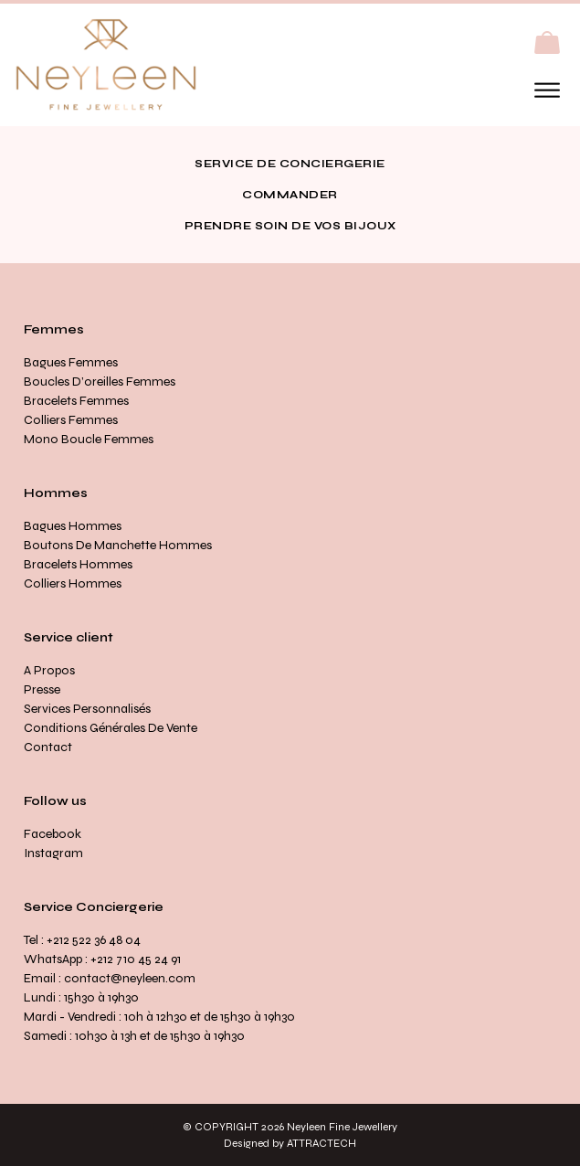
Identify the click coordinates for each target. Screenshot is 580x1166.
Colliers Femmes (71, 420)
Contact (48, 747)
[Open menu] (547, 90)
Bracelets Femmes (76, 400)
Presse (42, 689)
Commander (290, 194)
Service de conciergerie (290, 163)
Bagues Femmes (71, 362)
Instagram (53, 853)
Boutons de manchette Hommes (118, 545)
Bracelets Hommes (78, 564)
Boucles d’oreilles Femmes (99, 381)
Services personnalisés (87, 708)
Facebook (52, 834)
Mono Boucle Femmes (88, 439)
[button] (547, 43)
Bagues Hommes (72, 526)
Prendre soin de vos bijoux (290, 225)
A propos (49, 670)
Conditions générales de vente (110, 728)
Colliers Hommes (72, 583)
